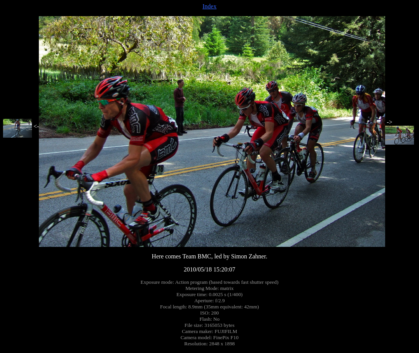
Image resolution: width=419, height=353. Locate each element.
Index (209, 6)
